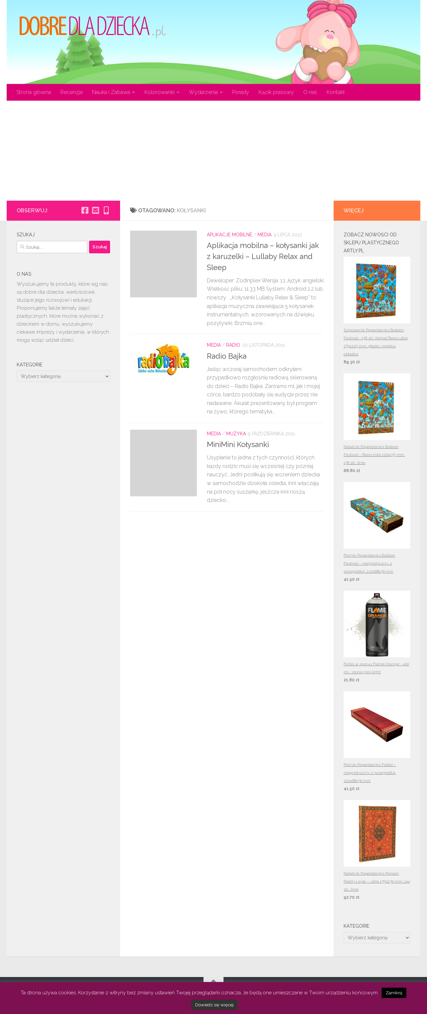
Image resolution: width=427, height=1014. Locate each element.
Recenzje (71, 92)
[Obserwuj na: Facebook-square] (85, 210)
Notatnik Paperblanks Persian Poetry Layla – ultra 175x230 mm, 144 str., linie (377, 881)
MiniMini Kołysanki (238, 444)
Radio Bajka (227, 356)
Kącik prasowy (276, 92)
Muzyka (236, 433)
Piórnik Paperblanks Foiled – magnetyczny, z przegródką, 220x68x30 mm (370, 772)
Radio (233, 345)
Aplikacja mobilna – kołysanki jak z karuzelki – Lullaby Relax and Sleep (263, 256)
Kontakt (336, 92)
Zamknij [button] (394, 992)
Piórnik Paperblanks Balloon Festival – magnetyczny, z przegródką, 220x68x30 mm (369, 563)
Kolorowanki (159, 92)
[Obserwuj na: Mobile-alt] (106, 210)
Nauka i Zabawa (111, 92)
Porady (240, 92)
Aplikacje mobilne (229, 234)
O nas (310, 92)
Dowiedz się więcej (214, 1004)
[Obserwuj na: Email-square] (95, 210)
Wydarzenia (203, 92)
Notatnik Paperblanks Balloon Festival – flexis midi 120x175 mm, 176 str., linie (374, 454)
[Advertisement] (213, 150)
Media (265, 234)
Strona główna (33, 92)
